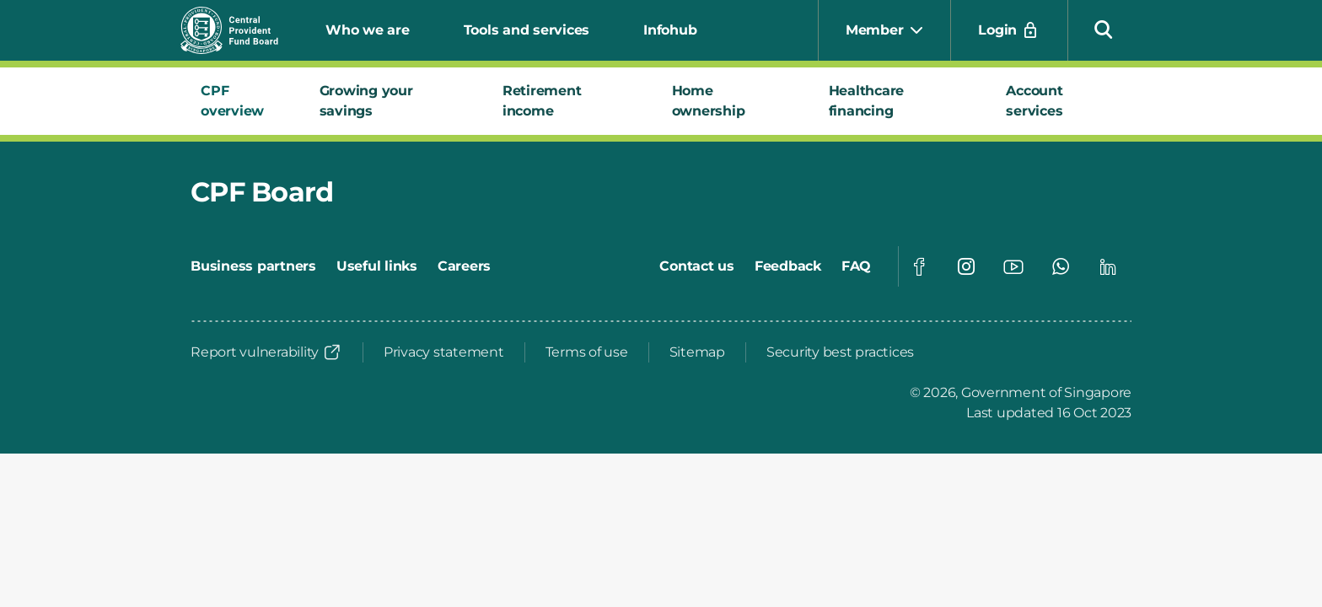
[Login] (1009, 30)
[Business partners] (253, 266)
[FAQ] (856, 266)
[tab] (240, 101)
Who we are (367, 30)
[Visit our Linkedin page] (1108, 266)
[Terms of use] (586, 352)
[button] (1103, 28)
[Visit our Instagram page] (966, 266)
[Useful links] (376, 266)
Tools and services (527, 30)
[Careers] (464, 266)
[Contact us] (696, 266)
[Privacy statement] (444, 352)
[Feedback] (788, 266)
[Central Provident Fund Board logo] (239, 30)
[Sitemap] (697, 352)
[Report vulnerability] (266, 352)
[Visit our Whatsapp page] (1060, 266)
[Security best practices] (840, 352)
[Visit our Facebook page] (919, 266)
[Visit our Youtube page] (1013, 266)
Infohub (669, 30)
